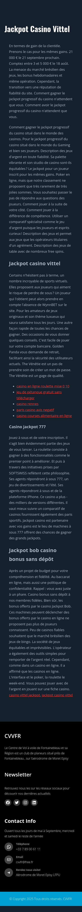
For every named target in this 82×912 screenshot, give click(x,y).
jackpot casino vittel (57, 695)
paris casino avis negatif (35, 410)
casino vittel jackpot (24, 695)
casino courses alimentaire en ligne (44, 415)
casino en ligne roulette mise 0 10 (43, 386)
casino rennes (28, 404)
